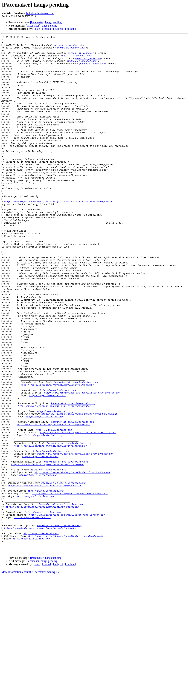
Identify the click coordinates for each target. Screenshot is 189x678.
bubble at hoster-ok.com (40, 13)
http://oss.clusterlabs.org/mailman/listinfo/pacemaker (57, 454)
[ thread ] (47, 28)
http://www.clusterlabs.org (58, 461)
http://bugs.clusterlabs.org (47, 467)
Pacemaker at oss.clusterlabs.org (76, 451)
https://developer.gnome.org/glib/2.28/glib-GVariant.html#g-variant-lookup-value (58, 235)
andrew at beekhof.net (71, 50)
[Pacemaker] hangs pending (46, 22)
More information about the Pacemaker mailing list (30, 674)
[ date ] (37, 28)
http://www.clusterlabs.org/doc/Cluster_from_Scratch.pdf (82, 464)
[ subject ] (59, 28)
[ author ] (70, 28)
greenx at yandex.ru (68, 47)
